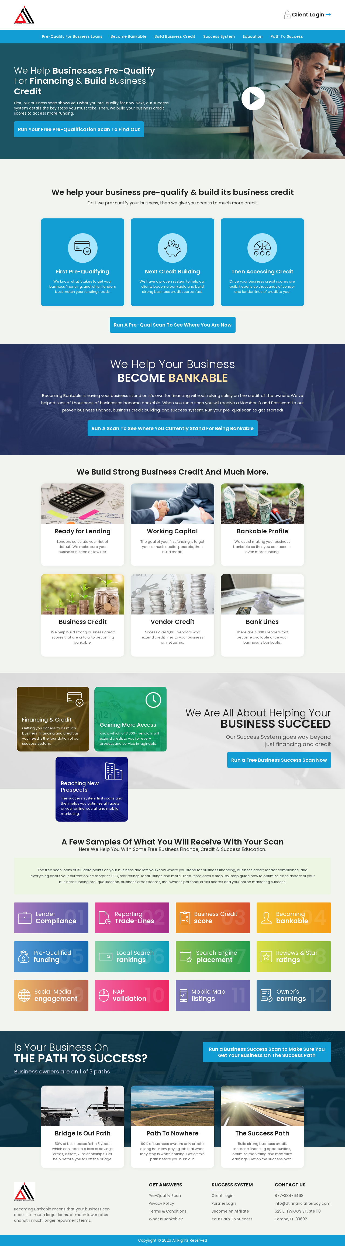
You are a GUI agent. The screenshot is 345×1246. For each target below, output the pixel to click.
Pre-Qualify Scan (165, 1195)
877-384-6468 (289, 1195)
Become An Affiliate (230, 1211)
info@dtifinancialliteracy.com (302, 1203)
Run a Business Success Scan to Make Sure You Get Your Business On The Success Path (267, 1052)
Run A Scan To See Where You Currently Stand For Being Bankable (173, 428)
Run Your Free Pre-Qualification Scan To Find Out (79, 129)
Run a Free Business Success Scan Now (279, 760)
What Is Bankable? (166, 1219)
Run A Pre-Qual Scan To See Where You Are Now (173, 324)
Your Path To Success (232, 1219)
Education (253, 36)
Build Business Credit (174, 36)
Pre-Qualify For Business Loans (72, 36)
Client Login (307, 15)
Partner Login (224, 1203)
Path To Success (287, 36)
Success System (219, 36)
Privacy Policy (161, 1203)
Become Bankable (128, 36)
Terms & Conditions (167, 1211)
